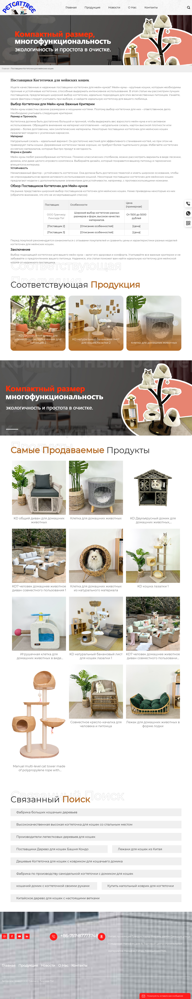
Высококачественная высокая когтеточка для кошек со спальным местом (74, 824)
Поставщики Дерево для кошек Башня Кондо (52, 849)
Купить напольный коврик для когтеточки (140, 886)
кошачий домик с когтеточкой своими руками (53, 886)
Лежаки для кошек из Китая (140, 849)
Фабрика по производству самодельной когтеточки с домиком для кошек (74, 873)
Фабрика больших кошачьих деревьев (46, 812)
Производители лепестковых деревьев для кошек (55, 837)
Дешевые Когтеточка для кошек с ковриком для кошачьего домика (69, 861)
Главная (5, 68)
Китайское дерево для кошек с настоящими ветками (58, 898)
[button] (175, 323)
